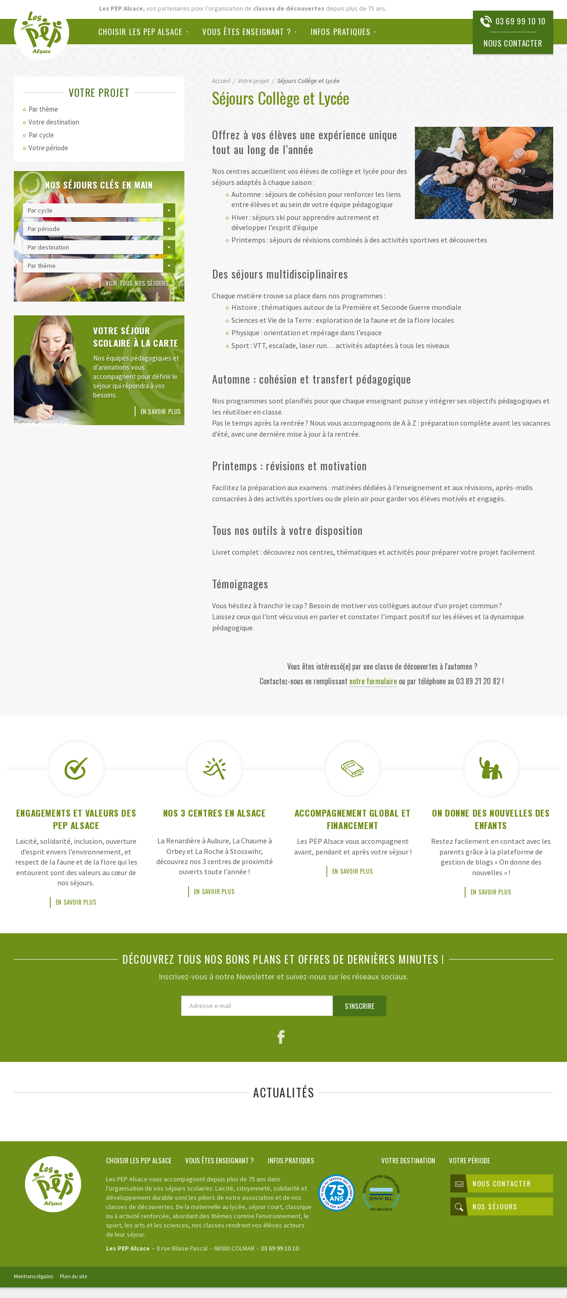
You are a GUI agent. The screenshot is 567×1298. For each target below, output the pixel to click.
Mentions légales (33, 1288)
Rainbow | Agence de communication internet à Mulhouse (520, 1287)
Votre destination (54, 122)
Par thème (43, 109)
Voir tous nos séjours (137, 283)
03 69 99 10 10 (521, 21)
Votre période (48, 147)
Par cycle (41, 134)
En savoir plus (161, 411)
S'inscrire (359, 1018)
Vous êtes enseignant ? (247, 31)
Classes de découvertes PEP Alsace (45, 32)
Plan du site (73, 1288)
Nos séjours (486, 1219)
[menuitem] (147, 31)
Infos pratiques (341, 31)
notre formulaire (373, 681)
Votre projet (347, 1172)
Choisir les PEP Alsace (140, 31)
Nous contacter (512, 43)
